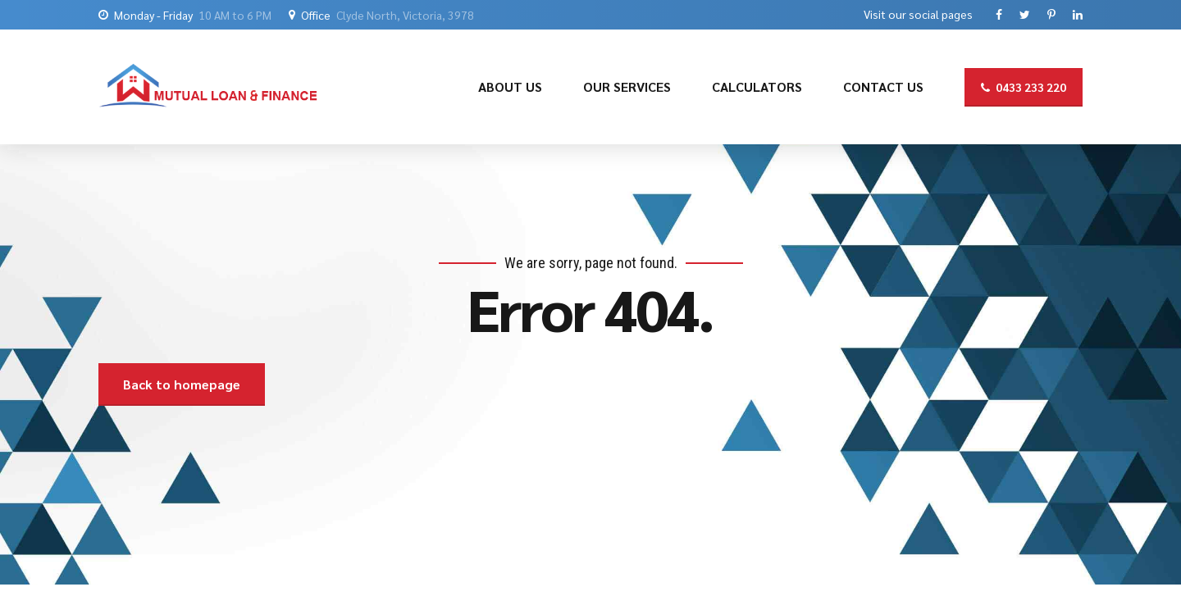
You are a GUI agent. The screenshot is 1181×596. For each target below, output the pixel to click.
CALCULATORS (757, 86)
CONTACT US (883, 86)
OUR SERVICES (627, 86)
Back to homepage (181, 384)
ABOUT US (510, 86)
